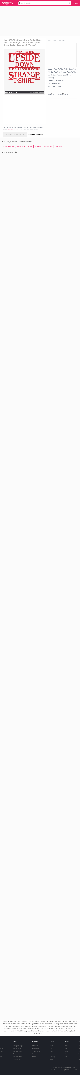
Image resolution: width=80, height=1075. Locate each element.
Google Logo (17, 1059)
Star (66, 1054)
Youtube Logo (17, 1051)
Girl (51, 1048)
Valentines (35, 1054)
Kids (51, 1059)
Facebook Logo (18, 1054)
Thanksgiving (36, 1051)
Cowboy (52, 1056)
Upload (75, 3)
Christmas (35, 1046)
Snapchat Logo (17, 1056)
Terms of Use (74, 1070)
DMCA (67, 1070)
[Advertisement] (40, 21)
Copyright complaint (35, 134)
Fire (66, 1048)
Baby (51, 1051)
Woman (52, 1054)
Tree (66, 1056)
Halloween (35, 1048)
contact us (11, 130)
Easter (34, 1056)
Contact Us (60, 1070)
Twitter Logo (17, 1048)
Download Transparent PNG (15, 134)
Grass (66, 1051)
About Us (53, 1070)
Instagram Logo (18, 1046)
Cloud (66, 1046)
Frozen (52, 1046)
